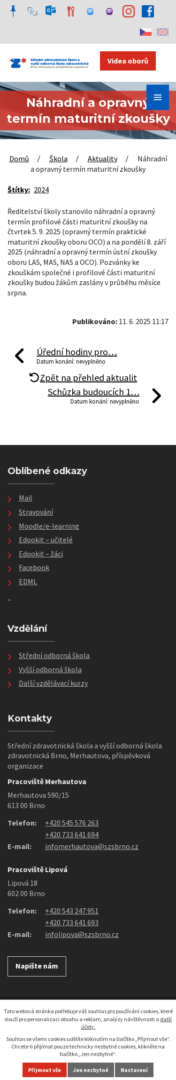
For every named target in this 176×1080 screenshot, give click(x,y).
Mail (25, 497)
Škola (58, 158)
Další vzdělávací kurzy (53, 683)
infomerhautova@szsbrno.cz (91, 846)
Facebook (34, 567)
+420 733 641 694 (72, 834)
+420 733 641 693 (72, 922)
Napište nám (36, 965)
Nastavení (134, 1069)
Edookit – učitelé (46, 539)
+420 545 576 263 (72, 822)
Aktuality (102, 158)
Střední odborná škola (54, 655)
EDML (28, 581)
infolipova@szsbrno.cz (82, 934)
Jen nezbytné (90, 1069)
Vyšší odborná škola (50, 669)
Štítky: (19, 189)
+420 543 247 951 (72, 910)
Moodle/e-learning (49, 526)
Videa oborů (127, 60)
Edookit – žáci (41, 553)
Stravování (36, 511)
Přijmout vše (44, 1069)
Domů (19, 158)
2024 (41, 189)
